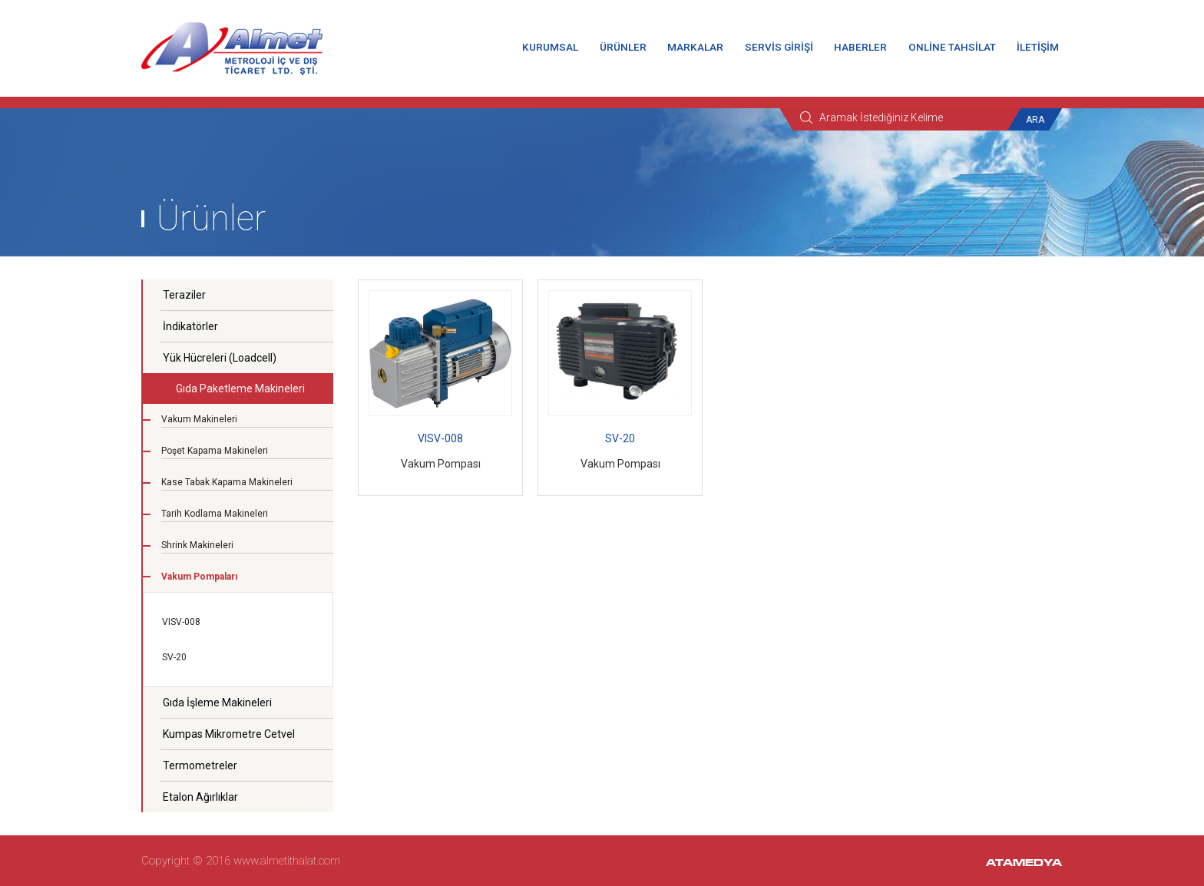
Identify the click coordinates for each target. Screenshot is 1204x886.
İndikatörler (190, 326)
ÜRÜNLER (623, 47)
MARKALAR (695, 47)
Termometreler (200, 765)
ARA (1035, 119)
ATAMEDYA (1024, 863)
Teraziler (184, 295)
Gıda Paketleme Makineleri (240, 388)
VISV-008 (181, 622)
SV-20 (174, 657)
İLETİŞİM (1038, 47)
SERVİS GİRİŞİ (779, 47)
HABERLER (860, 47)
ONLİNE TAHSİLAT (952, 47)
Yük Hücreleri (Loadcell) (219, 358)
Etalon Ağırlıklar (200, 797)
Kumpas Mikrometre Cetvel (229, 734)
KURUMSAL (550, 47)
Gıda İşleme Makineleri (217, 702)
